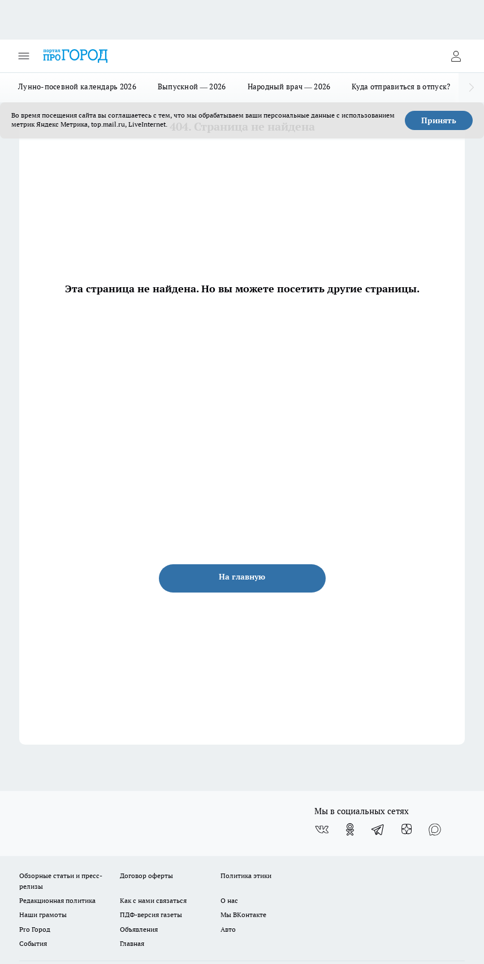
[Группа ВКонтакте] (322, 829)
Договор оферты (146, 875)
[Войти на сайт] (455, 56)
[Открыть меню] (23, 56)
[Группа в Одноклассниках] (350, 829)
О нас (229, 900)
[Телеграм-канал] (378, 829)
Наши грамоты (43, 914)
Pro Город (34, 929)
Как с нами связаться (153, 900)
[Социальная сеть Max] (435, 829)
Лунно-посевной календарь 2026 (77, 86)
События (33, 943)
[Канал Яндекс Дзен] (406, 829)
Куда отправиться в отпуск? (401, 86)
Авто (228, 929)
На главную (242, 577)
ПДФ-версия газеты (151, 914)
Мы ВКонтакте (243, 914)
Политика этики (246, 875)
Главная (132, 943)
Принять (438, 120)
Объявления (139, 929)
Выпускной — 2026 (192, 86)
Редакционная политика (57, 900)
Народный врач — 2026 (289, 86)
